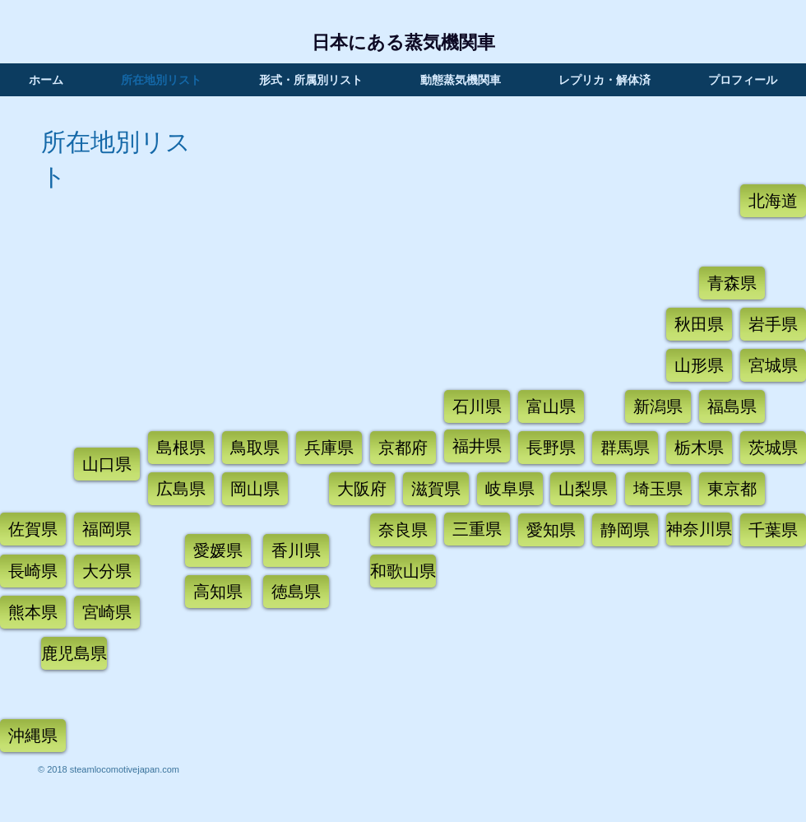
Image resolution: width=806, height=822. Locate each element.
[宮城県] (773, 365)
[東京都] (732, 488)
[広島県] (181, 488)
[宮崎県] (107, 612)
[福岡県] (107, 529)
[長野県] (551, 447)
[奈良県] (403, 529)
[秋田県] (699, 324)
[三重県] (477, 529)
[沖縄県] (33, 735)
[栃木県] (699, 447)
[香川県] (296, 550)
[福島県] (732, 406)
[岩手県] (773, 324)
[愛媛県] (218, 550)
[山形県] (699, 365)
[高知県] (218, 591)
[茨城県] (773, 447)
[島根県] (181, 447)
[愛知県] (551, 529)
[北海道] (773, 200)
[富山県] (551, 406)
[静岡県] (625, 529)
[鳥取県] (255, 447)
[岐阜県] (510, 488)
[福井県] (477, 446)
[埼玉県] (658, 488)
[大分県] (107, 571)
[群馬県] (625, 447)
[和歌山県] (403, 571)
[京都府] (403, 447)
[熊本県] (33, 612)
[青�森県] (732, 283)
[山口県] (107, 464)
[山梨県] (583, 488)
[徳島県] (296, 591)
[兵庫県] (329, 447)
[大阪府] (362, 488)
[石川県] (477, 406)
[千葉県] (773, 529)
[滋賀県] (436, 488)
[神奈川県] (699, 529)
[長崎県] (33, 571)
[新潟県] (658, 406)
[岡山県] (255, 488)
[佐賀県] (33, 529)
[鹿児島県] (74, 653)
